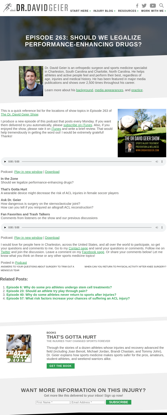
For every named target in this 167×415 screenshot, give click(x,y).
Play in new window (28, 172)
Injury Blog (103, 11)
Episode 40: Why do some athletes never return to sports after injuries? (61, 294)
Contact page (78, 248)
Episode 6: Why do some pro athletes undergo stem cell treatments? (59, 287)
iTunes (56, 128)
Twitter (5, 252)
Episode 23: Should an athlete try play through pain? (46, 291)
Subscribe (118, 402)
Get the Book (61, 366)
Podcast (21, 262)
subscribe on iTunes (77, 125)
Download (52, 172)
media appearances (109, 90)
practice (137, 90)
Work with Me (152, 11)
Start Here (79, 11)
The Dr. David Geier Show (19, 114)
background (84, 90)
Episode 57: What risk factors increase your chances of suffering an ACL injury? (68, 298)
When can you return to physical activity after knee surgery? (125, 266)
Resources (127, 11)
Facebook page (93, 252)
